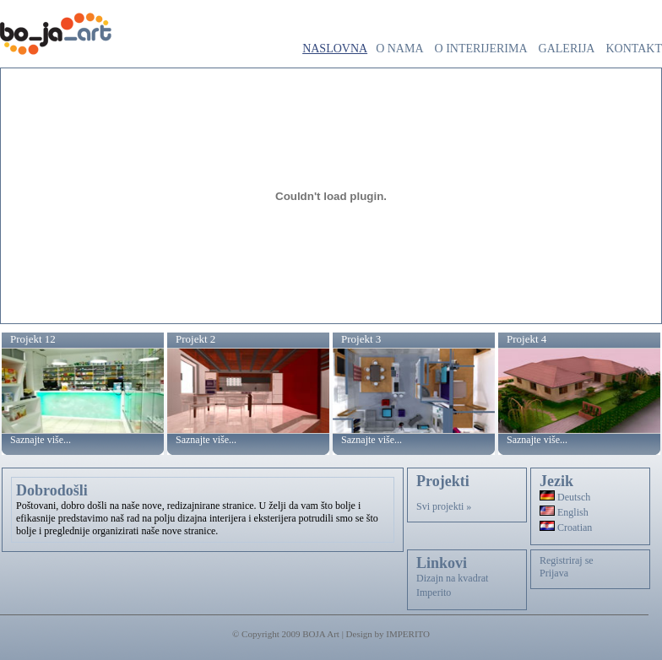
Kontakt (633, 48)
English (564, 512)
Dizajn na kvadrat (452, 578)
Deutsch (565, 497)
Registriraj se (567, 560)
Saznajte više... (40, 440)
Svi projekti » (443, 506)
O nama (399, 48)
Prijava (554, 573)
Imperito (433, 592)
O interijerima (481, 48)
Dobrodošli (52, 490)
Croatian (566, 527)
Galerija (567, 48)
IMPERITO (408, 634)
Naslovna (334, 48)
